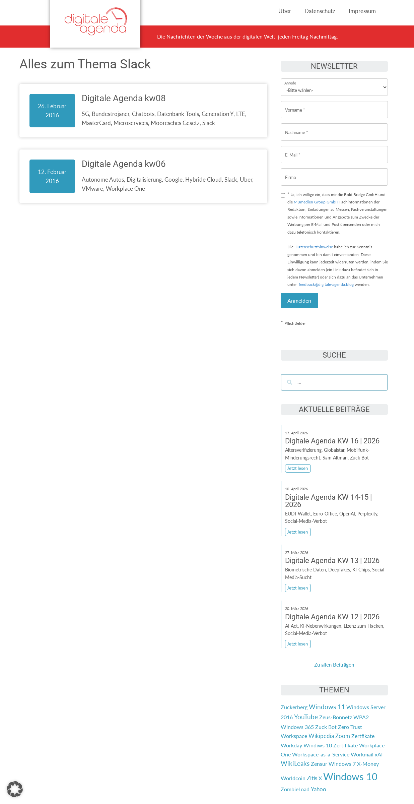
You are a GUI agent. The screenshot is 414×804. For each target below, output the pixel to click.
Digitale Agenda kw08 (124, 98)
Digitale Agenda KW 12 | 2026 (332, 617)
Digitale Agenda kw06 (124, 164)
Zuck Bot (326, 727)
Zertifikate (345, 745)
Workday (291, 745)
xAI (379, 754)
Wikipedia (321, 735)
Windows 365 (297, 727)
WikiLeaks (295, 763)
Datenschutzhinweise (314, 246)
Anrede (290, 78)
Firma (290, 172)
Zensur (319, 763)
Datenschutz (319, 10)
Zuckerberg (294, 707)
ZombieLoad (295, 789)
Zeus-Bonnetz (335, 717)
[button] (14, 789)
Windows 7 (342, 763)
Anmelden (299, 300)
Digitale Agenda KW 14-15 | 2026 (328, 501)
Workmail (362, 754)
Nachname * (296, 127)
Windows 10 (350, 776)
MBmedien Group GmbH (316, 201)
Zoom (342, 735)
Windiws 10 (317, 745)
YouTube (306, 717)
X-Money (368, 763)
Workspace (294, 736)
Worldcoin (293, 778)
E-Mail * (292, 149)
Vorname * (295, 105)
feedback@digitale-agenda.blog (326, 284)
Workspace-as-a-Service (320, 754)
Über (284, 10)
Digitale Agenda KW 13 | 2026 (332, 560)
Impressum (362, 10)
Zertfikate (362, 736)
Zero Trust (350, 727)
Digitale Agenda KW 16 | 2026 (332, 441)
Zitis (312, 778)
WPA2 (361, 717)
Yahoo (318, 789)
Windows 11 (327, 706)
